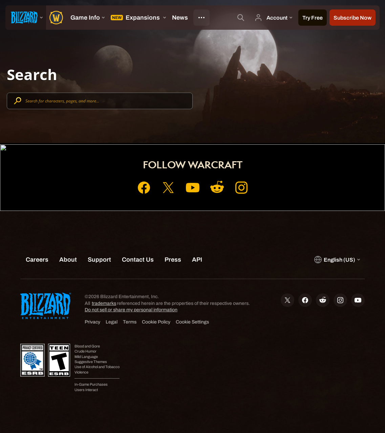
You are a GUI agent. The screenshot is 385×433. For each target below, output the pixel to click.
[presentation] (25, 17)
